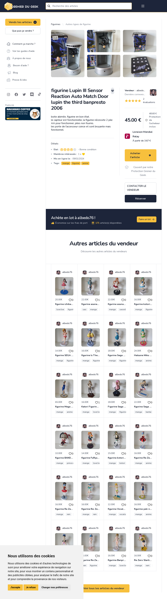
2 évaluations (149, 100)
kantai (148, 412)
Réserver (140, 198)
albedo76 (141, 90)
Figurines (55, 24)
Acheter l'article (140, 155)
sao (84, 309)
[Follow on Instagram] (8, 94)
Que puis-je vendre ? (23, 30)
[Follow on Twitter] (24, 94)
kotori (122, 463)
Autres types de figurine (78, 24)
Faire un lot (147, 219)
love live (60, 309)
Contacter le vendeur (136, 188)
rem (68, 514)
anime (85, 163)
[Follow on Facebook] (16, 94)
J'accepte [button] (15, 587)
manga (66, 163)
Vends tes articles (23, 22)
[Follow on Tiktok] (39, 94)
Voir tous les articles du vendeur (103, 588)
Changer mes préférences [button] (55, 587)
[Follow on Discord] (32, 94)
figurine (75, 163)
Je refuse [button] (31, 587)
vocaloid (124, 514)
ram (147, 565)
